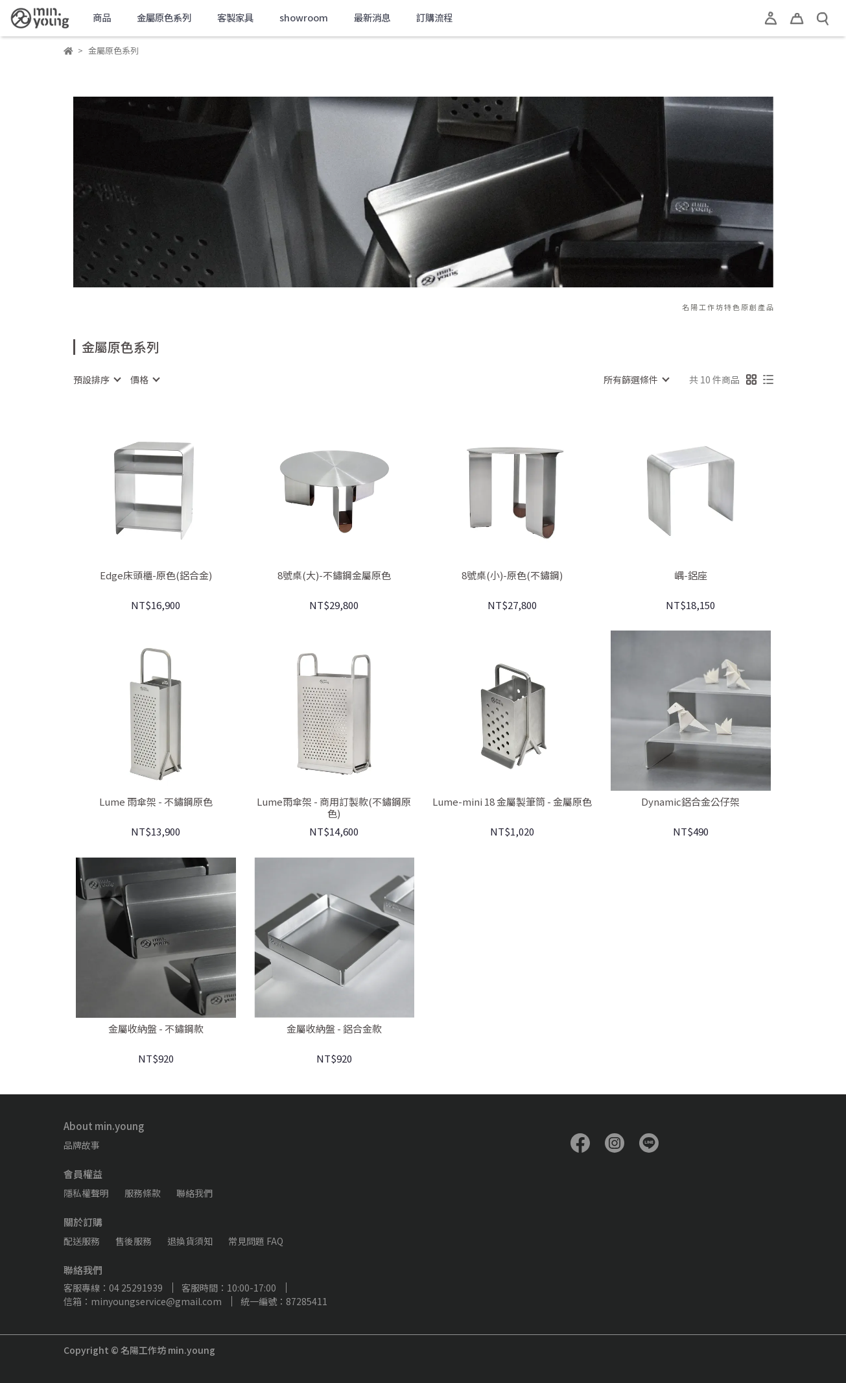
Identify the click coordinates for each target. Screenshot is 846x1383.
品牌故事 (82, 1144)
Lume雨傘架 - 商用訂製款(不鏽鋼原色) (334, 807)
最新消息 (372, 17)
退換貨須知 (190, 1240)
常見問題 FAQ (255, 1240)
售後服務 (133, 1240)
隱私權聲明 (86, 1192)
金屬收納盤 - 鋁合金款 (334, 1029)
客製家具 (235, 17)
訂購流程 (434, 17)
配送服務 (82, 1240)
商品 (102, 17)
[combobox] (96, 379)
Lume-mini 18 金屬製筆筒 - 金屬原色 (512, 802)
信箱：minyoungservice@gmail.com (143, 1301)
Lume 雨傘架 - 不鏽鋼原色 (156, 802)
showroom (303, 17)
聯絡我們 (194, 1192)
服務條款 (142, 1192)
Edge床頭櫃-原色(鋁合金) (156, 576)
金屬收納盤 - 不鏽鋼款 (156, 1029)
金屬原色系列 (164, 17)
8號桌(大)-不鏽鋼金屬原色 (334, 576)
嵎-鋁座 (690, 576)
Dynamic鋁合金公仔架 (690, 802)
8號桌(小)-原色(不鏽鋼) (512, 576)
